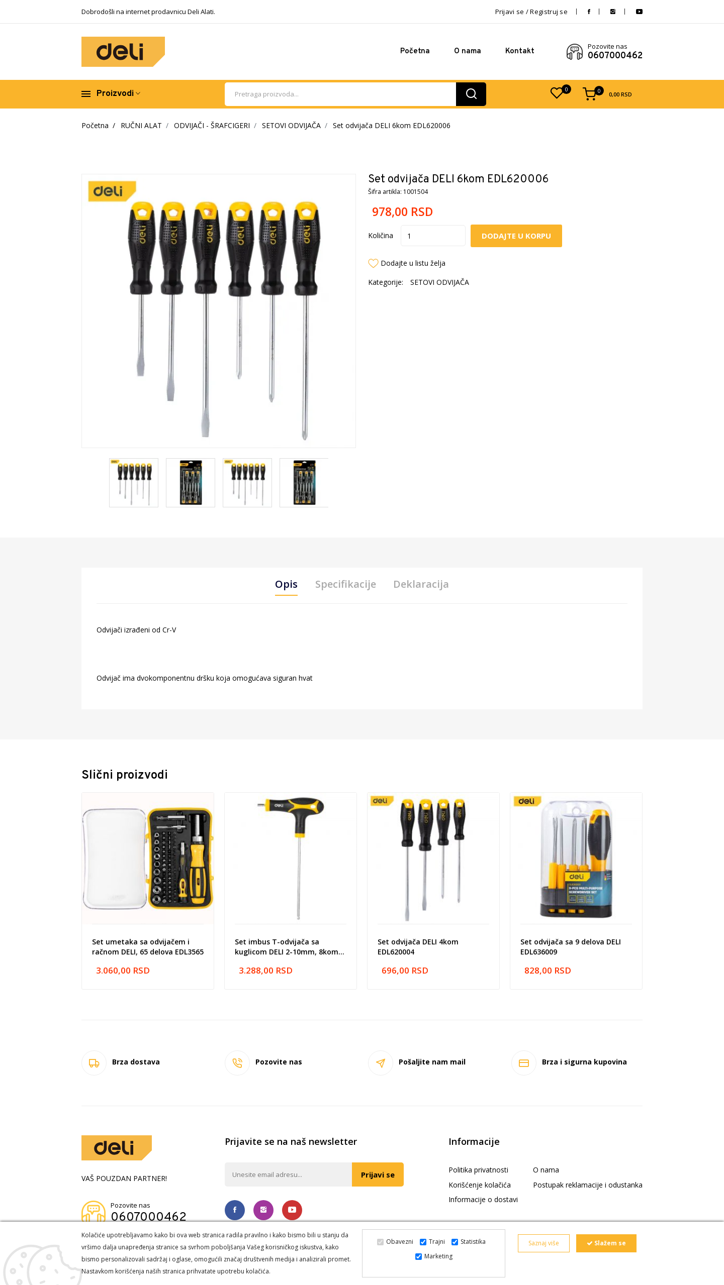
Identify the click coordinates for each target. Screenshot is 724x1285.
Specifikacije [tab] (345, 584)
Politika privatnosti (478, 1169)
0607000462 (615, 56)
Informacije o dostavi (483, 1200)
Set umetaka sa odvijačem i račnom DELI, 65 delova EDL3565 (148, 946)
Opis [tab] (286, 584)
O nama (467, 51)
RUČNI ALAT (141, 125)
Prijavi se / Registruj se (531, 11)
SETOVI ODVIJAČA (291, 125)
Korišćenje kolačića (479, 1185)
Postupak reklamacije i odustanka (588, 1185)
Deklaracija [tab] (421, 584)
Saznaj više (543, 1243)
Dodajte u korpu (517, 236)
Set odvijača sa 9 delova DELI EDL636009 (570, 946)
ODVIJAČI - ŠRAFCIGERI (212, 125)
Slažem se (606, 1243)
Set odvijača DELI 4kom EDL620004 (418, 946)
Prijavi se (378, 1174)
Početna (415, 51)
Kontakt (519, 51)
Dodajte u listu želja (413, 263)
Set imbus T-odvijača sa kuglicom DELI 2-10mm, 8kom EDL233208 (286, 947)
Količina (380, 235)
